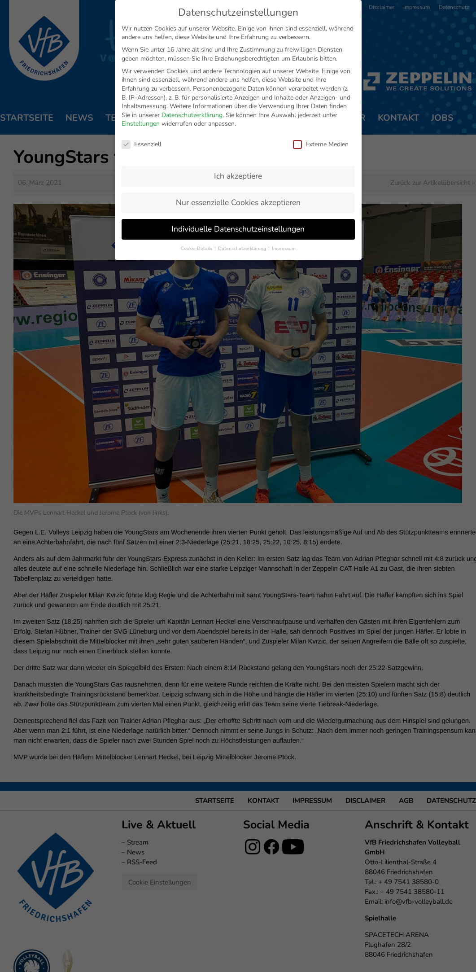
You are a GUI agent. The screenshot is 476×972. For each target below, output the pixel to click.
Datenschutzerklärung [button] (242, 247)
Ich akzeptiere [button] (238, 174)
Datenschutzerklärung (192, 113)
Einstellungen (141, 122)
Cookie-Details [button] (197, 247)
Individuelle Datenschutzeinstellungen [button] (238, 227)
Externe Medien (321, 143)
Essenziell (142, 143)
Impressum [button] (284, 247)
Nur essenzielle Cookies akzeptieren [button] (238, 201)
